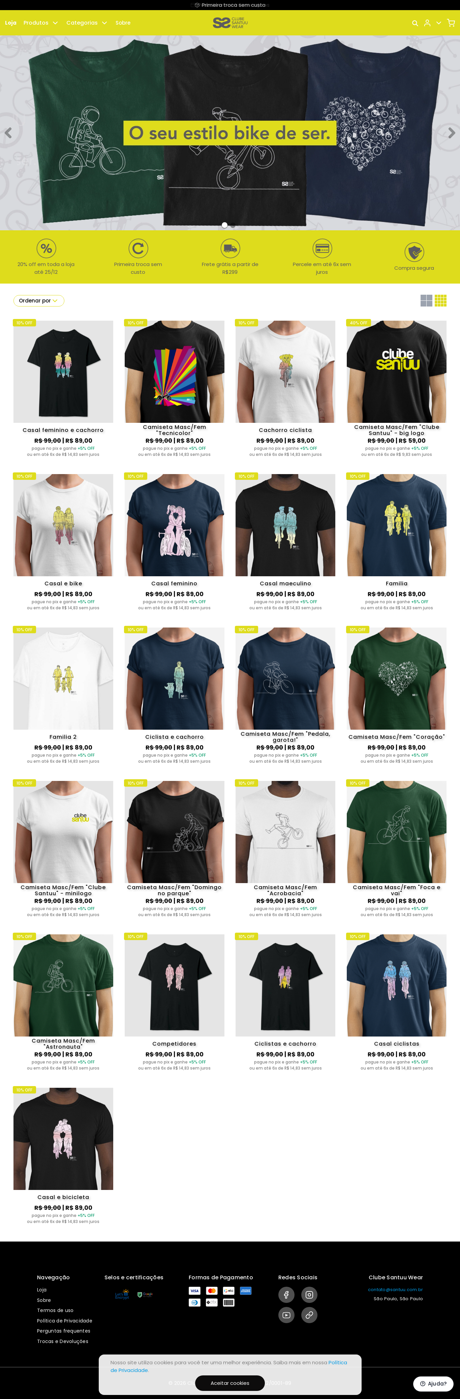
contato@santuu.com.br (395, 1289)
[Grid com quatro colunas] (441, 301)
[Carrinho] (451, 23)
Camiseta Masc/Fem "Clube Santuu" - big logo (396, 430)
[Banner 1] (233, 225)
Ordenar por (39, 301)
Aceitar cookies (230, 1383)
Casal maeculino (285, 583)
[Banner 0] (224, 225)
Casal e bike (63, 583)
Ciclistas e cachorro (285, 1044)
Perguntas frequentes (63, 1331)
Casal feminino (174, 583)
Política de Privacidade (64, 1320)
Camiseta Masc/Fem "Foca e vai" (396, 890)
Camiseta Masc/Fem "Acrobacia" (285, 890)
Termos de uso (55, 1310)
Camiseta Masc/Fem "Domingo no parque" (174, 890)
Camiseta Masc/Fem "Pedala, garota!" (286, 737)
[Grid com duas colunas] (426, 301)
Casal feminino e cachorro (63, 430)
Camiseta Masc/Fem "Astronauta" (63, 1044)
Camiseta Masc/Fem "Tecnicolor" (174, 430)
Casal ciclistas (397, 1044)
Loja (11, 22)
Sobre (123, 22)
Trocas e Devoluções (62, 1341)
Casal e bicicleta (63, 1197)
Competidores (174, 1044)
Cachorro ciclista (285, 430)
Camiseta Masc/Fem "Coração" (396, 737)
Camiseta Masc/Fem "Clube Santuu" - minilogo (63, 890)
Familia (397, 583)
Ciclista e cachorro (174, 737)
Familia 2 (63, 737)
